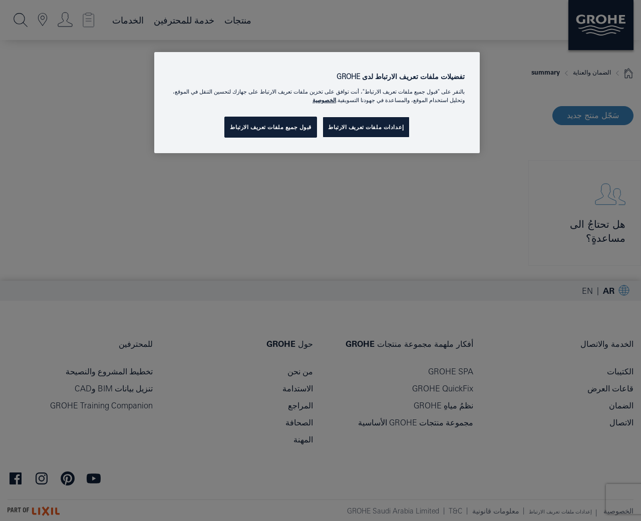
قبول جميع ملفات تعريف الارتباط (270, 127)
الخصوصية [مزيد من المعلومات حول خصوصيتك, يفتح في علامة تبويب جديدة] (324, 100)
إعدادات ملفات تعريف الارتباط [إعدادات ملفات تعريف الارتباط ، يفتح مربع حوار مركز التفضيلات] (366, 127)
